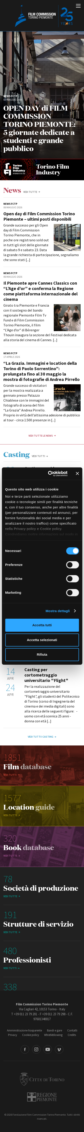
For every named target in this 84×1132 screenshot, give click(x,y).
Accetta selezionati (42, 640)
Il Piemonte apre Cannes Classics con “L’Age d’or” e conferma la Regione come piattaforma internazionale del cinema (40, 291)
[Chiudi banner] (77, 473)
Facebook (25, 1049)
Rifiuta (42, 654)
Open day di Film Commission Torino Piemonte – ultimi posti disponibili (39, 216)
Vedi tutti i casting (40, 736)
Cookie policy (30, 1035)
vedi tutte (30, 191)
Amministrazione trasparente (24, 1030)
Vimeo (59, 1049)
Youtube (47, 1049)
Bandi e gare (54, 1030)
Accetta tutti (42, 625)
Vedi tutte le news (40, 435)
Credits (72, 1035)
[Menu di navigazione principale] (78, 6)
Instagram (36, 1049)
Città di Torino (42, 1079)
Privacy (12, 1035)
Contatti (72, 1030)
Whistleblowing (53, 1035)
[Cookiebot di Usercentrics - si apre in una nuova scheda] (50, 474)
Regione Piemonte (42, 1096)
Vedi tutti (38, 456)
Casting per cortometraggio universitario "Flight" (46, 675)
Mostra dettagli (57, 611)
